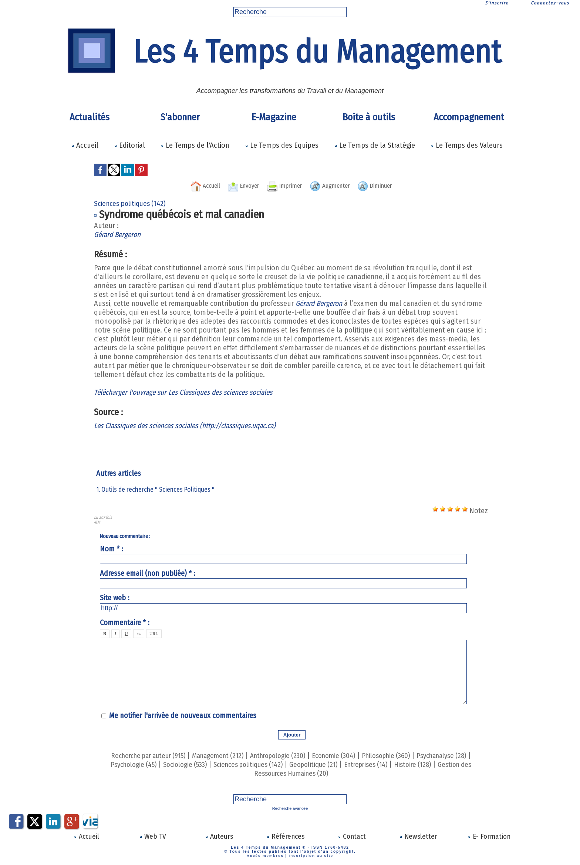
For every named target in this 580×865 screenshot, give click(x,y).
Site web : (114, 597)
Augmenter (335, 185)
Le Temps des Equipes (281, 145)
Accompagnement (469, 117)
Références (285, 835)
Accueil (84, 145)
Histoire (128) (432, 764)
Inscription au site (310, 854)
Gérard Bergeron (119, 234)
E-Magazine (274, 117)
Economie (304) (340, 755)
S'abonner (180, 117)
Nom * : (111, 548)
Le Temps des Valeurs (466, 145)
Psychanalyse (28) (458, 755)
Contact (351, 835)
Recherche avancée (290, 808)
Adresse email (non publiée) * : (147, 573)
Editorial (129, 145)
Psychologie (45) (130, 764)
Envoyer (236, 185)
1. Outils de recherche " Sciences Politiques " (155, 489)
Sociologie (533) (186, 764)
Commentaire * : (124, 622)
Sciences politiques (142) (254, 764)
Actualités (89, 117)
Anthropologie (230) (279, 755)
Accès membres (266, 854)
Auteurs (219, 835)
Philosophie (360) (397, 755)
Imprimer (283, 185)
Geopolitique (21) (325, 764)
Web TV (152, 835)
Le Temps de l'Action (194, 145)
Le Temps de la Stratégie (374, 145)
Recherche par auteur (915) (137, 755)
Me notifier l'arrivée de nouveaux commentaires (182, 715)
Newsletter (418, 835)
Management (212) (214, 755)
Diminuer (386, 185)
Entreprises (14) (381, 764)
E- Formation (489, 835)
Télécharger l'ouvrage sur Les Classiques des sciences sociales (189, 392)
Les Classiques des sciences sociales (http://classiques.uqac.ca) (192, 425)
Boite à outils (369, 117)
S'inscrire (497, 3)
